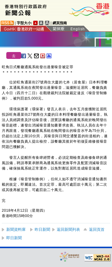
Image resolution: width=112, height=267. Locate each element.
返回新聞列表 (68, 229)
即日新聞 (14, 238)
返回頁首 (97, 229)
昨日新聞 (42, 229)
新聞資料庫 (16, 229)
